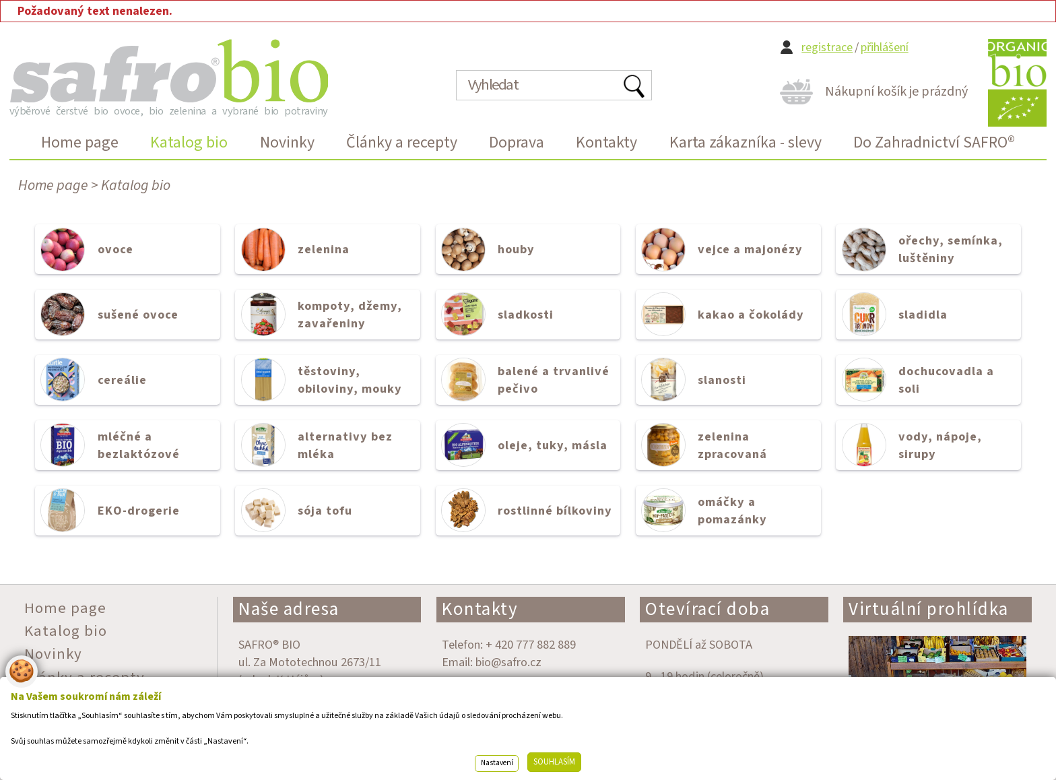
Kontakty (480, 609)
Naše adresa (288, 609)
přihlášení (885, 47)
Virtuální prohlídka (929, 609)
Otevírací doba (707, 609)
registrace (827, 47)
